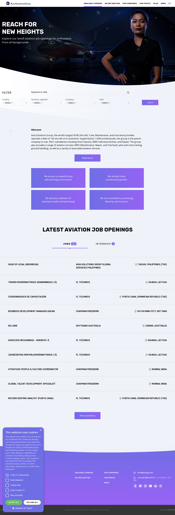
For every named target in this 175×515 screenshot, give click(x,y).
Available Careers (93, 3)
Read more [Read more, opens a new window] (9, 469)
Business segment (39, 99)
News (163, 3)
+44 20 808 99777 (145, 478)
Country (5, 99)
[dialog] (23, 469)
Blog (155, 3)
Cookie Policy (82, 510)
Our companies (129, 3)
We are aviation (112, 3)
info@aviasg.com (145, 473)
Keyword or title (39, 92)
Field (101, 99)
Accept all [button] (14, 502)
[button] (23, 508)
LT (170, 3)
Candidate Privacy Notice (99, 510)
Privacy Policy (70, 510)
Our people (145, 3)
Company (69, 99)
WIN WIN (171, 510)
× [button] (41, 430)
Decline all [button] (32, 502)
